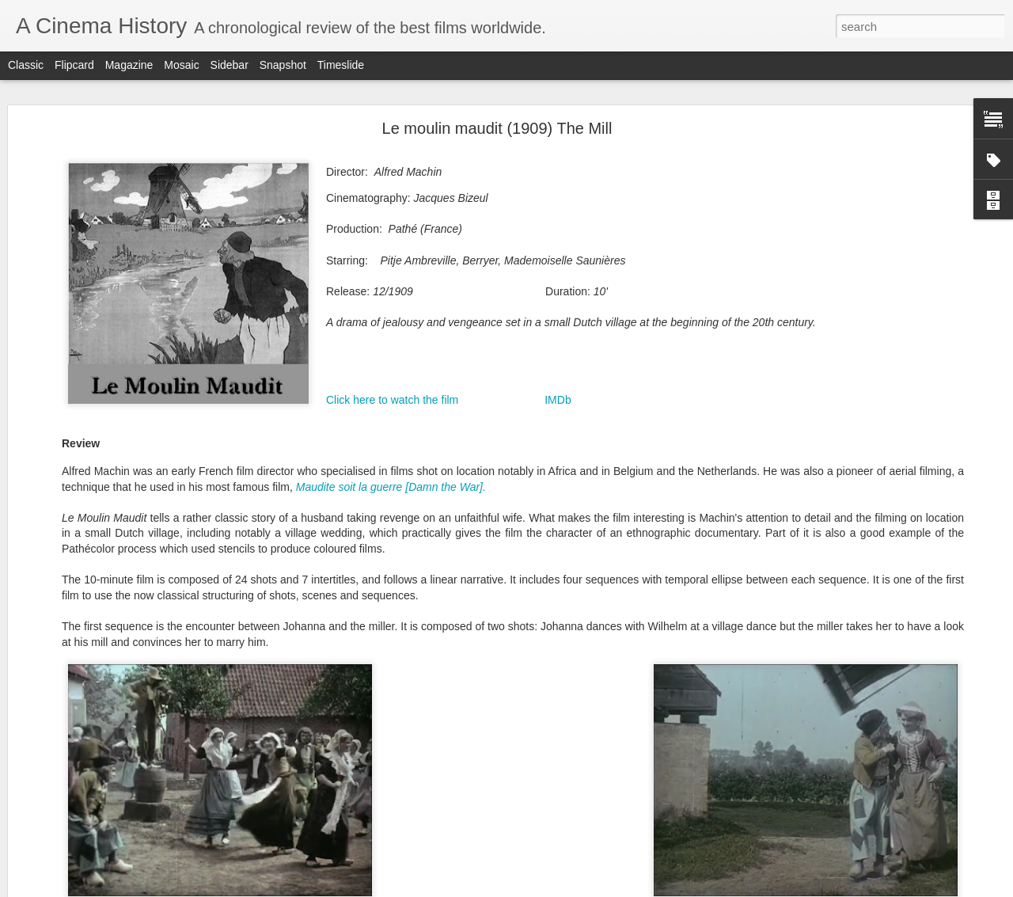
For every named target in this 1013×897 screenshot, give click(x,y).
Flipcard (74, 65)
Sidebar (230, 65)
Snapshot (283, 65)
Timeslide (340, 65)
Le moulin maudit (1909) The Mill (497, 128)
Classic (26, 65)
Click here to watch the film (392, 399)
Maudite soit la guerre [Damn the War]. (392, 487)
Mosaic (181, 65)
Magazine (129, 65)
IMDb (557, 399)
